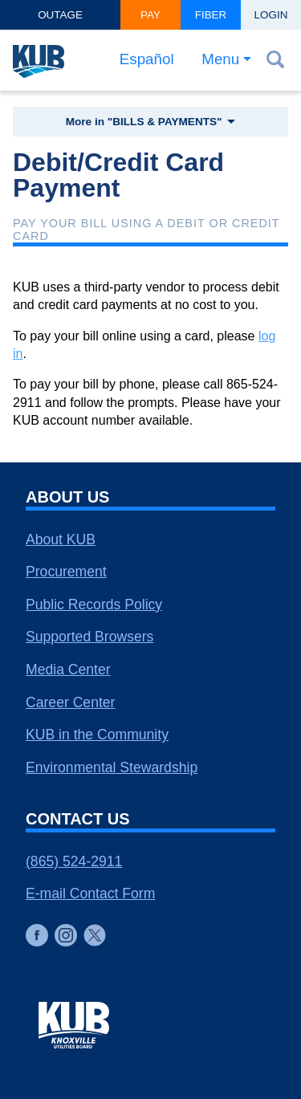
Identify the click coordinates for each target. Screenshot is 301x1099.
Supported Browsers (89, 637)
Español (147, 59)
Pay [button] (150, 15)
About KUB (61, 539)
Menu (220, 59)
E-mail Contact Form (90, 893)
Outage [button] (60, 15)
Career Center (70, 702)
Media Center (68, 669)
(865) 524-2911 (74, 861)
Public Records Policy (94, 604)
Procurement (66, 572)
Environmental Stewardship (111, 767)
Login (271, 15)
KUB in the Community (97, 735)
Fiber (211, 15)
